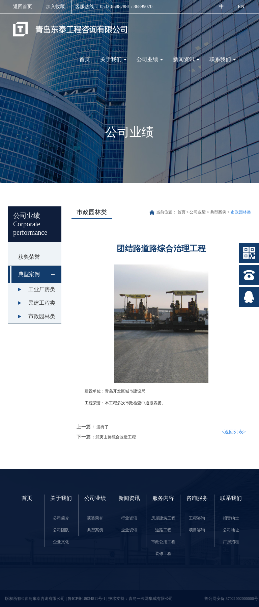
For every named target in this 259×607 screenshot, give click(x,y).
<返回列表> (234, 431)
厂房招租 (231, 541)
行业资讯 (129, 518)
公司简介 (61, 518)
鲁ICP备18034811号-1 (87, 598)
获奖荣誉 (29, 257)
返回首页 (22, 6)
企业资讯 (129, 530)
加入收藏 (55, 6)
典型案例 (39, 274)
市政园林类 (41, 316)
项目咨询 (197, 530)
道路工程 (163, 530)
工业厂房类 (41, 289)
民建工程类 (41, 303)
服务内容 (163, 498)
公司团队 (61, 530)
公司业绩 (150, 59)
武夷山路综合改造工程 (115, 437)
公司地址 (231, 530)
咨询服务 (197, 498)
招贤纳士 (231, 518)
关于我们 (113, 59)
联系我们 (222, 59)
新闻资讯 (186, 59)
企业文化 (61, 541)
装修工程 (163, 553)
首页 (84, 59)
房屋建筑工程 (163, 518)
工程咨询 (197, 518)
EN (241, 6)
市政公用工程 (163, 541)
